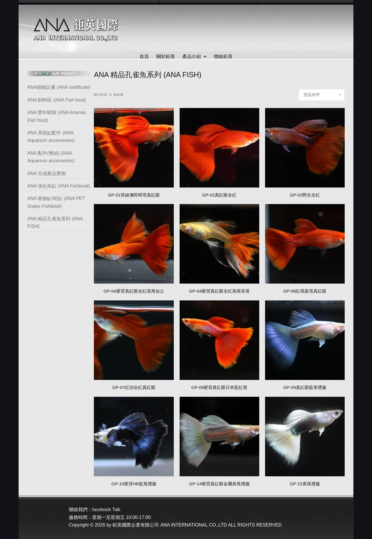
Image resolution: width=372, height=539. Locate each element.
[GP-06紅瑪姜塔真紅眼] (305, 244)
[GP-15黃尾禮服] (305, 436)
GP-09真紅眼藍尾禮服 (304, 387)
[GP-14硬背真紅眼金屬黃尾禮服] (219, 436)
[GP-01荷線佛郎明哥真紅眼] (134, 148)
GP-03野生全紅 (305, 194)
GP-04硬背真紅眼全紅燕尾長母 (219, 291)
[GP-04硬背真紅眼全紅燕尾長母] (219, 244)
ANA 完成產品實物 (46, 173)
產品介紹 (195, 56)
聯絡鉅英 (223, 56)
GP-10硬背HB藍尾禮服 (133, 483)
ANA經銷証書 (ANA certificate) (58, 87)
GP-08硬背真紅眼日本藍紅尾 (219, 387)
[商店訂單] (322, 95)
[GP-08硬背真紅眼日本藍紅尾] (219, 340)
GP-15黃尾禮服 (305, 483)
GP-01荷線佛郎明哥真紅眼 (134, 194)
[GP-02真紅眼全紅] (219, 148)
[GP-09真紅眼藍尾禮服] (305, 340)
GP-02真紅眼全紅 (219, 194)
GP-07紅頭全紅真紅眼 (133, 387)
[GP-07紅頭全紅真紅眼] (134, 340)
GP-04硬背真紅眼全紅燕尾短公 (133, 291)
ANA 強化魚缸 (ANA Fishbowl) (58, 185)
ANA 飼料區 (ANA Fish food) (56, 100)
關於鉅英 (165, 56)
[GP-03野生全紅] (305, 148)
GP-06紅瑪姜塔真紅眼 (304, 291)
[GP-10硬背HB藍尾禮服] (134, 436)
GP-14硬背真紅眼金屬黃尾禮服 (219, 483)
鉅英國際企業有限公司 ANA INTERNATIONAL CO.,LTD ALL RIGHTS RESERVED (197, 524)
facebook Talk (106, 509)
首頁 (144, 56)
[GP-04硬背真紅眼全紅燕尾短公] (134, 244)
